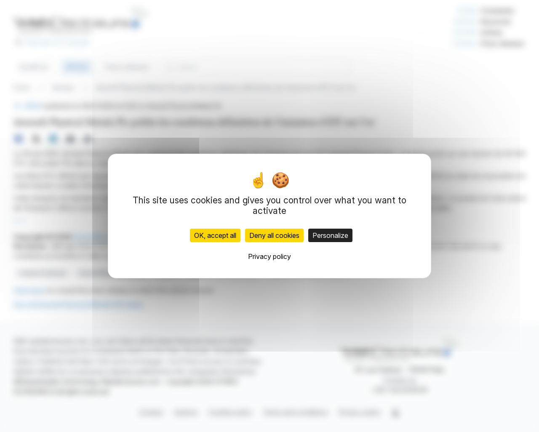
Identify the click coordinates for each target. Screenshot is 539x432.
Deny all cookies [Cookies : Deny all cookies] (274, 235)
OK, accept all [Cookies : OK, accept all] (215, 235)
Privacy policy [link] (269, 256)
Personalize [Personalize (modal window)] (330, 235)
